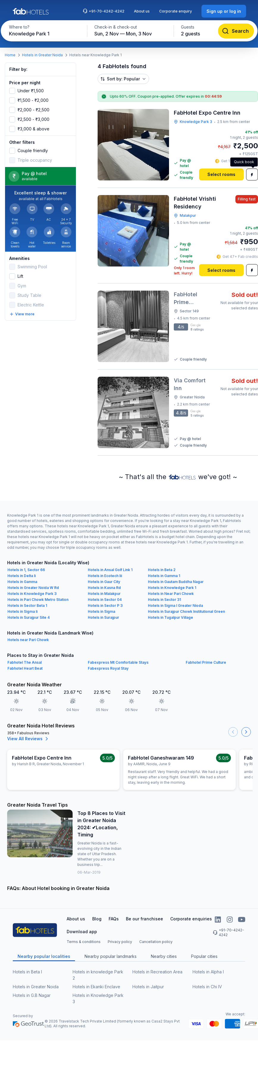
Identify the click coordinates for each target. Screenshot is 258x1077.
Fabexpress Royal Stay (108, 668)
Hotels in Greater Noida (42, 55)
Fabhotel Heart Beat (25, 668)
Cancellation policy (156, 941)
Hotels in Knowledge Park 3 (32, 593)
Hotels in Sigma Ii (22, 611)
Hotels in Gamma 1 (164, 575)
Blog (96, 918)
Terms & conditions (84, 941)
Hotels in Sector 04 (105, 599)
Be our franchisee (144, 918)
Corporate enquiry (175, 11)
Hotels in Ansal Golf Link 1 (110, 570)
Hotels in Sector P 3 (105, 605)
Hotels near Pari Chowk (28, 640)
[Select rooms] (221, 174)
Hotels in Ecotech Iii (105, 575)
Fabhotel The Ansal (24, 662)
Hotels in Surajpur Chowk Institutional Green (186, 611)
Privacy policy (120, 941)
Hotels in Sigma (101, 611)
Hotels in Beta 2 (162, 570)
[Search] (236, 31)
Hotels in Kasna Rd (104, 587)
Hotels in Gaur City (104, 581)
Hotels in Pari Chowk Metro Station (37, 599)
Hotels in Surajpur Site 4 (28, 617)
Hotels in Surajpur (103, 617)
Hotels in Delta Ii (21, 575)
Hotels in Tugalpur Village (170, 617)
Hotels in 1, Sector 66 (26, 570)
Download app (82, 931)
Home (10, 55)
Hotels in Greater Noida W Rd (33, 587)
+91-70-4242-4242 (103, 11)
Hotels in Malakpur (104, 593)
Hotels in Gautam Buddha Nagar (176, 581)
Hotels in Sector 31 (164, 599)
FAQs (114, 918)
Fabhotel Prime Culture (206, 662)
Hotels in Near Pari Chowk (171, 593)
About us (142, 11)
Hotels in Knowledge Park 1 (172, 587)
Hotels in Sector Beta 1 (27, 605)
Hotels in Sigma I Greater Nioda (175, 605)
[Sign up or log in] (223, 11)
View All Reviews (28, 739)
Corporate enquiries (191, 918)
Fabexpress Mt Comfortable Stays (118, 662)
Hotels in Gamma (22, 581)
